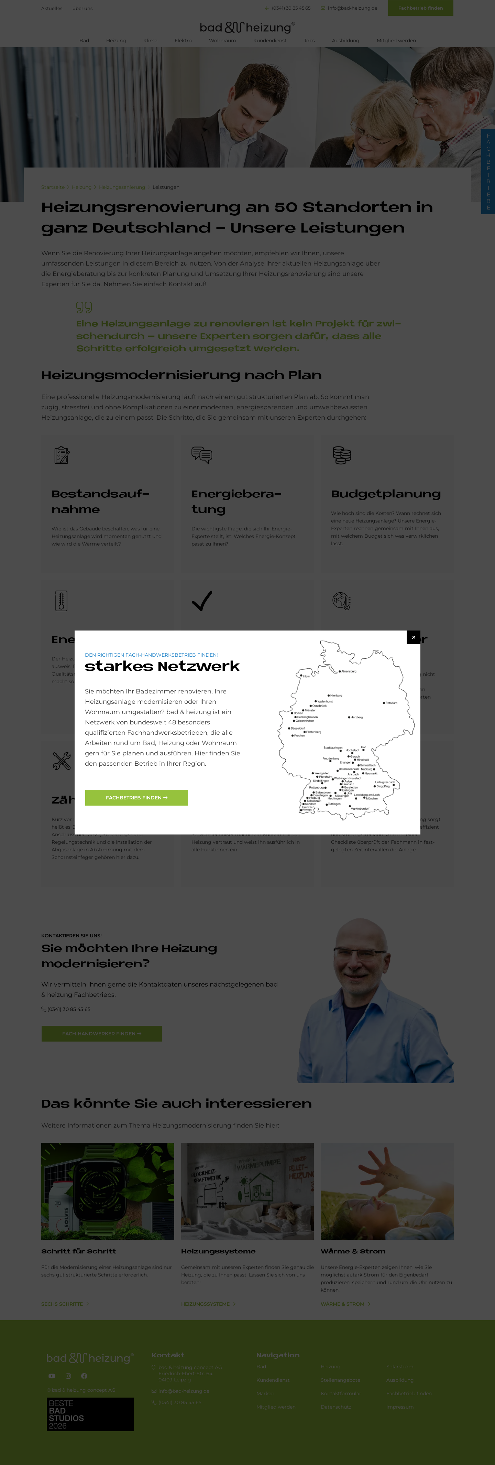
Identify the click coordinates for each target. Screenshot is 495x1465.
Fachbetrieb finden (134, 798)
